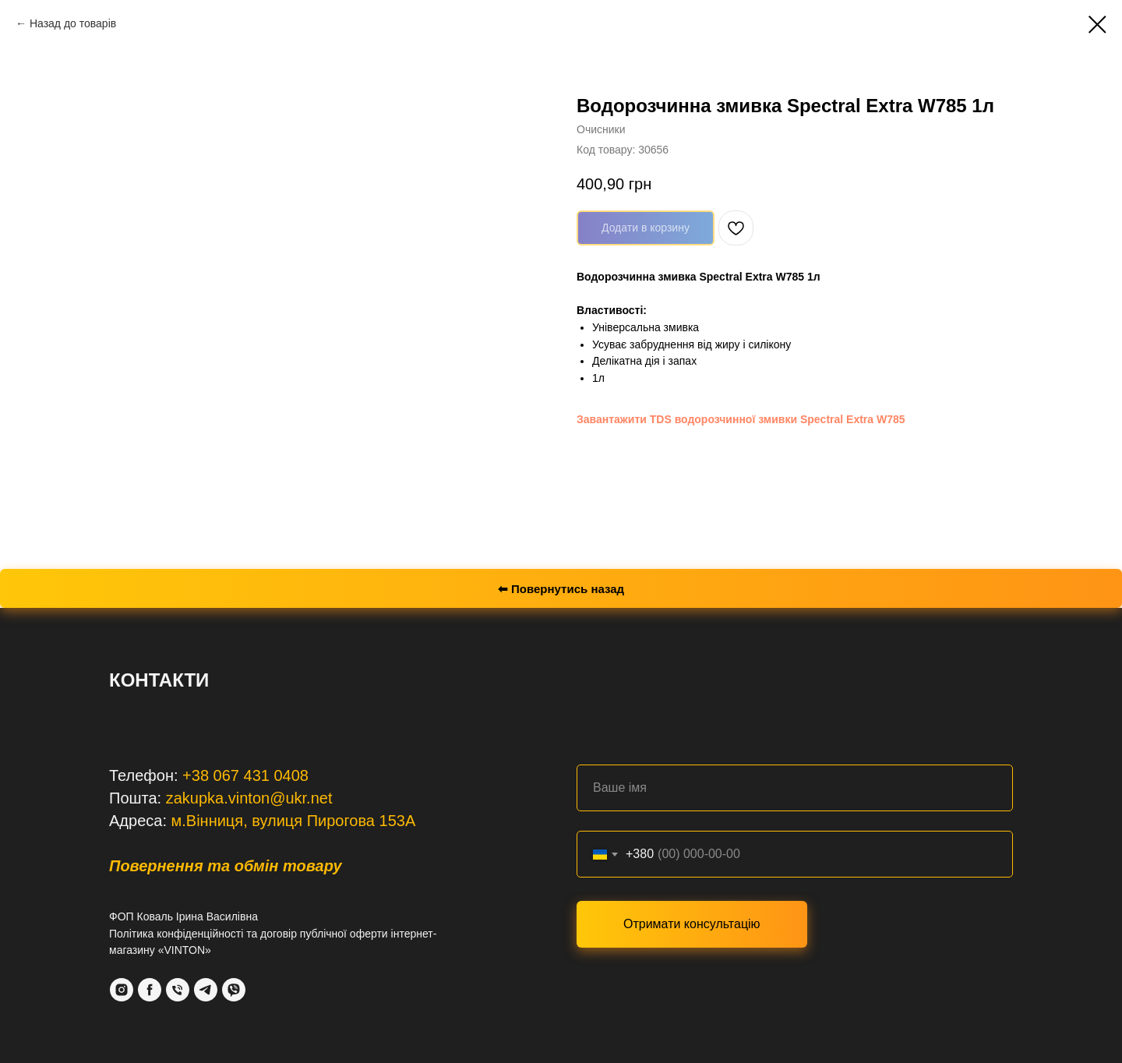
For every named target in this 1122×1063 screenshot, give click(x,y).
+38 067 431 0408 (245, 775)
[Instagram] (121, 989)
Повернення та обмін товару (225, 865)
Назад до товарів (73, 23)
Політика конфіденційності (176, 933)
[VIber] (233, 989)
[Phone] (177, 989)
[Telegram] (205, 989)
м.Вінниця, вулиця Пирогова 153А (293, 820)
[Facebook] (149, 989)
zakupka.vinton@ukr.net (249, 798)
